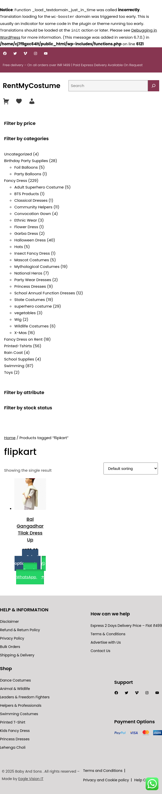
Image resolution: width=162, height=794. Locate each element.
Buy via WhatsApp (26, 573)
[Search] (153, 85)
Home (10, 437)
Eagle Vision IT (30, 778)
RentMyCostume (32, 85)
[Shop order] (130, 468)
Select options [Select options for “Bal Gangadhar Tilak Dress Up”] (26, 560)
